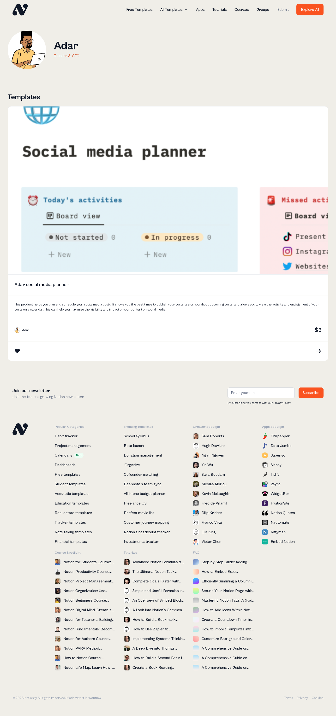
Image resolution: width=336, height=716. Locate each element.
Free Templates (139, 9)
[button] (174, 9)
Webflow (94, 698)
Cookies (318, 698)
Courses (241, 9)
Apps (200, 9)
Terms (288, 698)
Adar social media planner (41, 285)
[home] (20, 9)
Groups (263, 9)
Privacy (302, 698)
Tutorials (219, 9)
